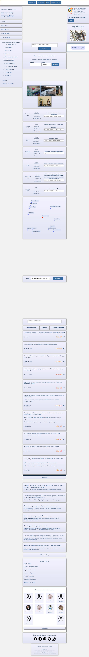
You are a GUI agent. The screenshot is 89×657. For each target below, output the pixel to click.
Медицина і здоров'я (30, 574)
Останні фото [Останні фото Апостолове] (44, 84)
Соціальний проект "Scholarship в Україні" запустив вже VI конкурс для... (44, 499)
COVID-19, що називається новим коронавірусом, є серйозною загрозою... (44, 489)
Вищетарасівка (9, 63)
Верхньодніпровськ (11, 66)
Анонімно (44, 49)
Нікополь (8, 75)
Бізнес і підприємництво (31, 568)
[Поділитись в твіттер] (49, 640)
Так (71, 20)
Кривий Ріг (8, 51)
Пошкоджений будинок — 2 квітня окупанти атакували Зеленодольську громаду (44, 333)
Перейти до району (8, 83)
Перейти (55, 65)
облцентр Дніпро (7, 16)
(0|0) (64, 338)
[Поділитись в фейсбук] (35, 640)
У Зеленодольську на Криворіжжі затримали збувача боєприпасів (40, 345)
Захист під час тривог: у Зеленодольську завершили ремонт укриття (41, 448)
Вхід (47, 2)
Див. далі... (44, 649)
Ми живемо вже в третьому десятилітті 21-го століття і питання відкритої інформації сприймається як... (44, 509)
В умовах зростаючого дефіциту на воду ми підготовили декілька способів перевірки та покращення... (44, 539)
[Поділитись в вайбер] (44, 640)
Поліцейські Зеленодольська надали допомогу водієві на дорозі (40, 423)
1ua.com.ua (32, 2)
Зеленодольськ (9, 60)
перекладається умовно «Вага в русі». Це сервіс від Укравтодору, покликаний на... (44, 519)
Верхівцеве (8, 47)
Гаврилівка (8, 72)
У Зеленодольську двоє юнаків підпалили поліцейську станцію (40, 464)
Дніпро (7, 54)
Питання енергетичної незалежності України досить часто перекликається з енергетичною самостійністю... (44, 548)
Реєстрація (41, 2)
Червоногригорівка (11, 57)
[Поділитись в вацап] (54, 640)
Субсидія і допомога (30, 580)
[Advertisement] (44, 24)
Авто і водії (27, 565)
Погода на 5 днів (78, 47)
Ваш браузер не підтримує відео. (44, 75)
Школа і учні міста (29, 583)
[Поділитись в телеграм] (40, 640)
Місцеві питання (29, 577)
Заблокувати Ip (37, 119)
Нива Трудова (9, 69)
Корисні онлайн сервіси (31, 571)
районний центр (7, 13)
